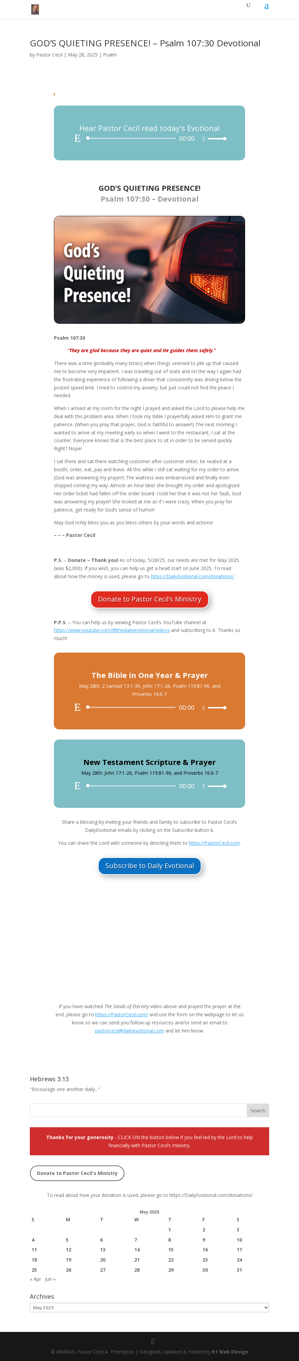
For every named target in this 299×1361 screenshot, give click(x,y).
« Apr (35, 1279)
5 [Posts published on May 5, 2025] (67, 1240)
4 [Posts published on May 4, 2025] (33, 1240)
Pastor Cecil (49, 54)
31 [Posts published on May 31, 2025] (239, 1270)
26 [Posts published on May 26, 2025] (68, 1270)
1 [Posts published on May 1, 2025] (169, 1229)
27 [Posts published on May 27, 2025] (102, 1270)
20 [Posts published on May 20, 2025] (102, 1259)
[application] (149, 138)
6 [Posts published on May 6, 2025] (101, 1240)
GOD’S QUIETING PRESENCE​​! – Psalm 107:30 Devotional (145, 43)
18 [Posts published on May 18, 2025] (34, 1259)
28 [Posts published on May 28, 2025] (137, 1270)
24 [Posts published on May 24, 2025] (239, 1259)
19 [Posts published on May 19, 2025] (68, 1259)
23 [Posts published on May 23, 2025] (205, 1259)
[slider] (132, 138)
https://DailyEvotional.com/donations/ (211, 1195)
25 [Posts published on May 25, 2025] (34, 1270)
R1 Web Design (230, 1351)
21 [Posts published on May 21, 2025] (137, 1259)
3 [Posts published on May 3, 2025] (238, 1229)
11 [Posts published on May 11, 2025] (34, 1249)
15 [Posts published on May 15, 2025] (171, 1249)
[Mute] (204, 139)
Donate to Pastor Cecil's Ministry (149, 599)
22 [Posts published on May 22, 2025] (171, 1259)
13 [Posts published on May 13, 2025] (102, 1249)
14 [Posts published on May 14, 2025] (137, 1249)
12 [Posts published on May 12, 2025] (68, 1249)
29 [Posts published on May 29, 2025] (171, 1270)
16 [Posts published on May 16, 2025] (205, 1249)
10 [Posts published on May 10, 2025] (239, 1240)
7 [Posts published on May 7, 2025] (135, 1240)
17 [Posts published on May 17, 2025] (239, 1249)
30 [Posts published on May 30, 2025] (205, 1270)
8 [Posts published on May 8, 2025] (169, 1240)
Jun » (50, 1279)
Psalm (110, 54)
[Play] (77, 138)
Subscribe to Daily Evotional (149, 865)
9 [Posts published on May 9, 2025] (203, 1240)
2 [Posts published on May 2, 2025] (203, 1229)
